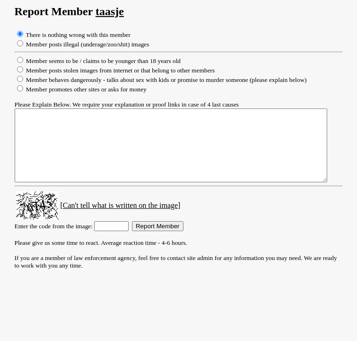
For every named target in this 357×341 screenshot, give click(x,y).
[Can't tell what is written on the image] (111, 219)
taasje (101, 11)
